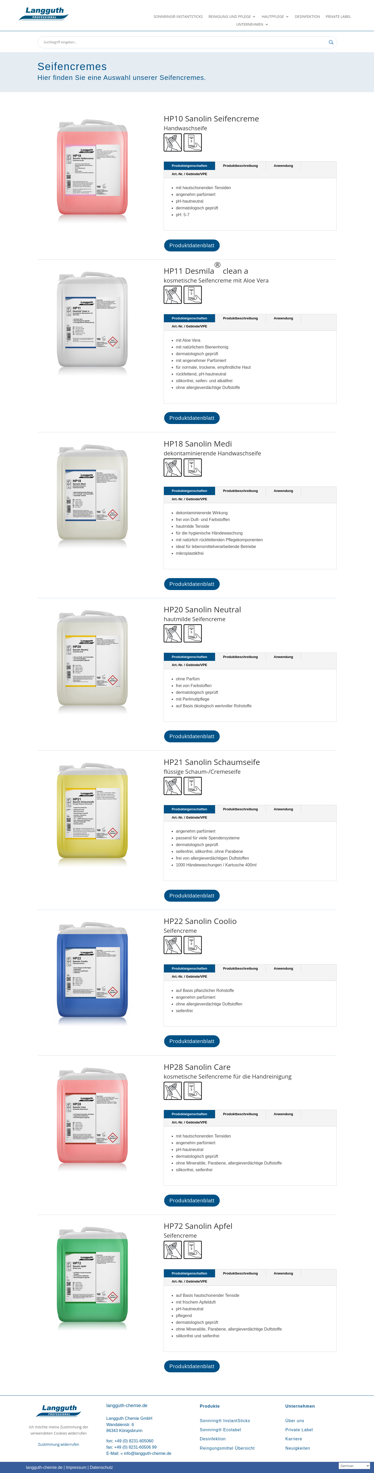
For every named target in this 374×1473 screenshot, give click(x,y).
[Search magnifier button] (331, 42)
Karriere (293, 1439)
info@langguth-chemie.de (147, 1453)
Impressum (76, 1467)
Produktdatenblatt (192, 245)
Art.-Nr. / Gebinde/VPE (189, 174)
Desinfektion (307, 17)
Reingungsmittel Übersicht (227, 1448)
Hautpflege (273, 17)
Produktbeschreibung (240, 166)
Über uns (294, 1421)
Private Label (338, 17)
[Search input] (185, 42)
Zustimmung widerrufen (58, 1444)
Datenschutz (101, 1467)
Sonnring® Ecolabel (220, 1430)
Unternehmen (249, 25)
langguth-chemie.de (44, 1467)
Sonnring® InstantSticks (178, 17)
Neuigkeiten (297, 1448)
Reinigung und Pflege (230, 17)
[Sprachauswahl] (354, 1465)
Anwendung (283, 166)
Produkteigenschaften (189, 166)
